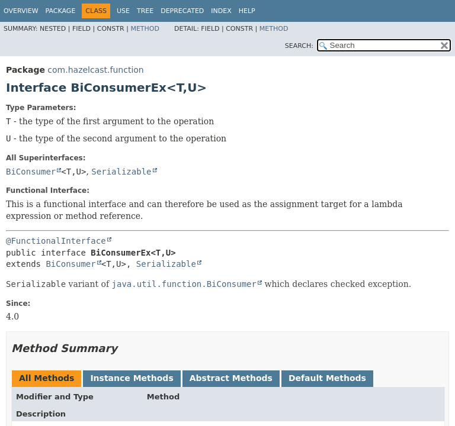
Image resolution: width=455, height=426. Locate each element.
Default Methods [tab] (327, 378)
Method (144, 29)
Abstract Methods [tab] (231, 378)
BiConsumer (31, 171)
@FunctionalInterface (56, 241)
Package (61, 11)
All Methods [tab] (46, 378)
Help (247, 11)
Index (221, 11)
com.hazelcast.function (95, 70)
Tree (145, 11)
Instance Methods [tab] (131, 378)
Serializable (121, 171)
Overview (21, 11)
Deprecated (182, 11)
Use (123, 11)
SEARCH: (299, 46)
